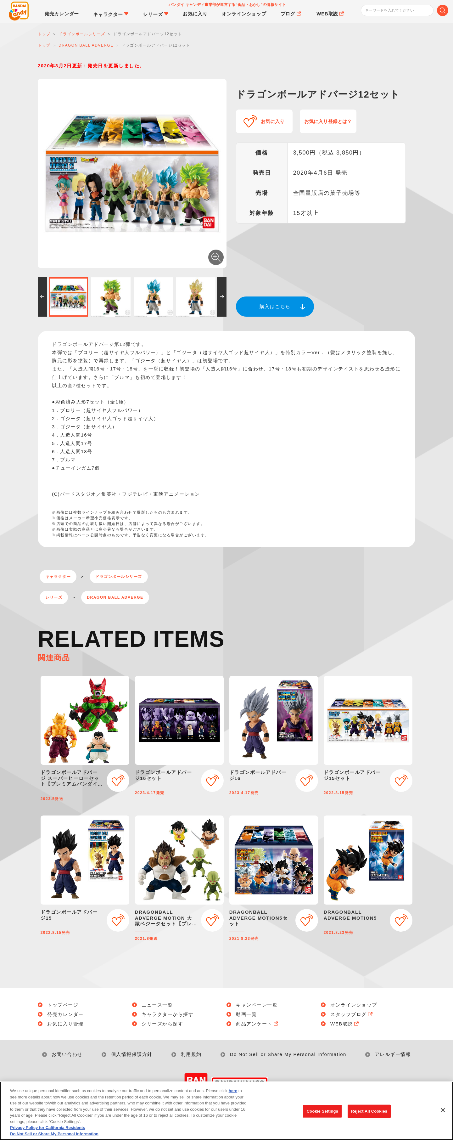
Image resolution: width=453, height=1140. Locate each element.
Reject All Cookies (369, 1114)
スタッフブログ (352, 1014)
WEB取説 (345, 1023)
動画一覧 (246, 1014)
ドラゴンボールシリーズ (118, 576)
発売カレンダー (65, 1014)
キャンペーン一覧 (256, 1004)
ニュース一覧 (157, 1004)
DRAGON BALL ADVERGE (115, 597)
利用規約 (191, 1054)
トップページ (62, 1004)
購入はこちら (275, 306)
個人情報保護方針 (132, 1054)
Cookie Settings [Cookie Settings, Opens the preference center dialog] (322, 1114)
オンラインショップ (353, 1004)
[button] (42, 297)
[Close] (443, 1114)
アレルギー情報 (393, 1054)
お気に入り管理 (65, 1023)
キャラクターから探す (167, 1014)
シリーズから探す (162, 1023)
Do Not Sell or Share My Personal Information (288, 1054)
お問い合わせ (67, 1054)
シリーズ (53, 597)
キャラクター (58, 576)
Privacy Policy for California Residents (47, 1131)
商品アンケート (257, 1023)
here (233, 1094)
